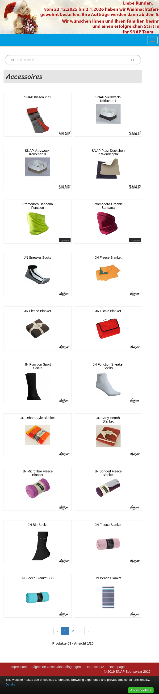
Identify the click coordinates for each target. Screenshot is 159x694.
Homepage (117, 667)
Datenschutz (94, 667)
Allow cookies (140, 690)
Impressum (18, 667)
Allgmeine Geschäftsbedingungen (56, 667)
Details (10, 684)
